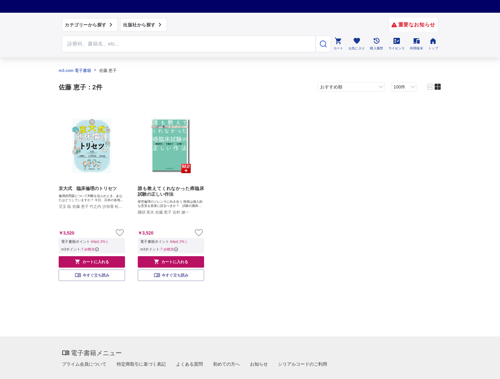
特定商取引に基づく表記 (141, 364)
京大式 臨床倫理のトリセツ (88, 188)
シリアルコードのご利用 (302, 364)
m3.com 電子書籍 (75, 70)
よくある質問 (189, 364)
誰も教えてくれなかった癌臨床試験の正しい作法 (171, 191)
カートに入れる (92, 261)
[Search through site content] (189, 44)
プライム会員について (84, 364)
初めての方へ (226, 364)
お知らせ (259, 364)
